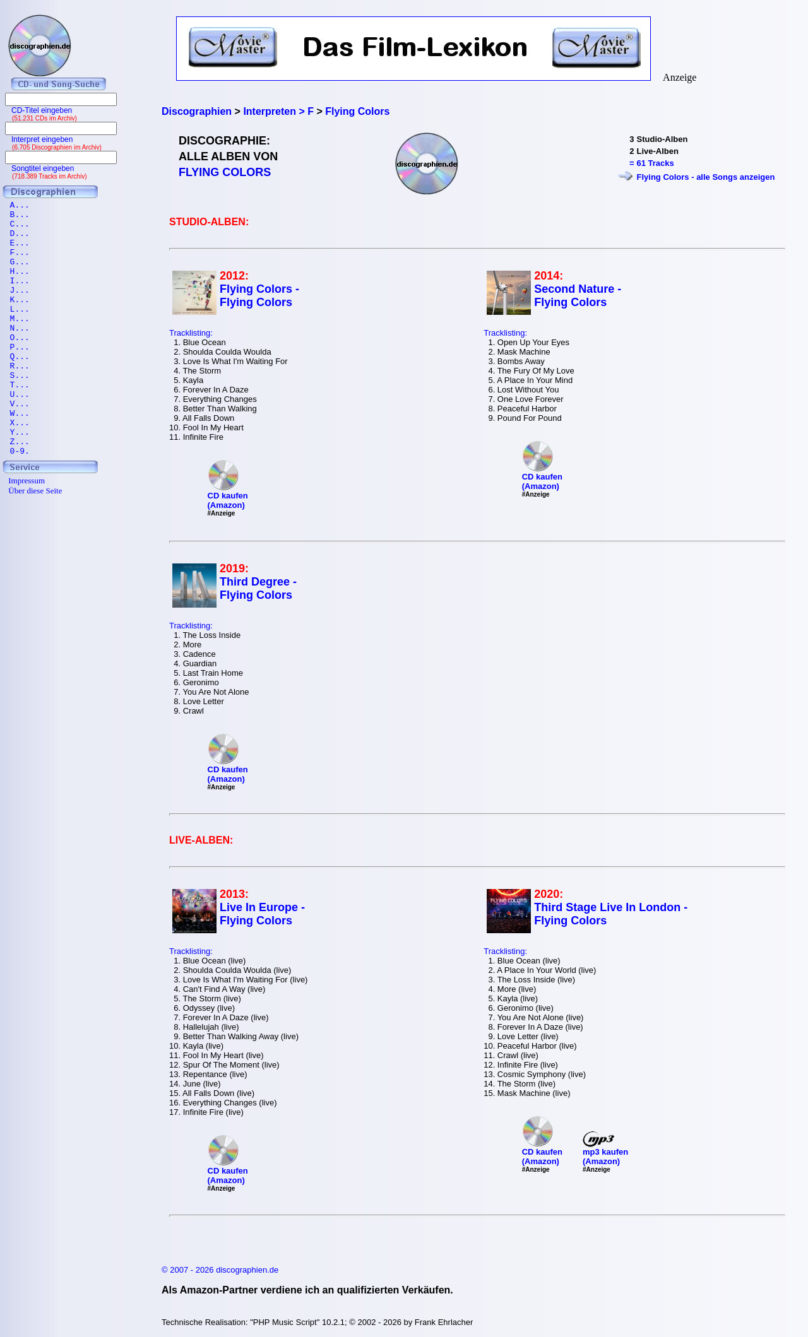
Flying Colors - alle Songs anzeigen (706, 177)
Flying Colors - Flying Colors (259, 296)
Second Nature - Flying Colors (577, 296)
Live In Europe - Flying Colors (262, 914)
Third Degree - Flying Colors (258, 588)
